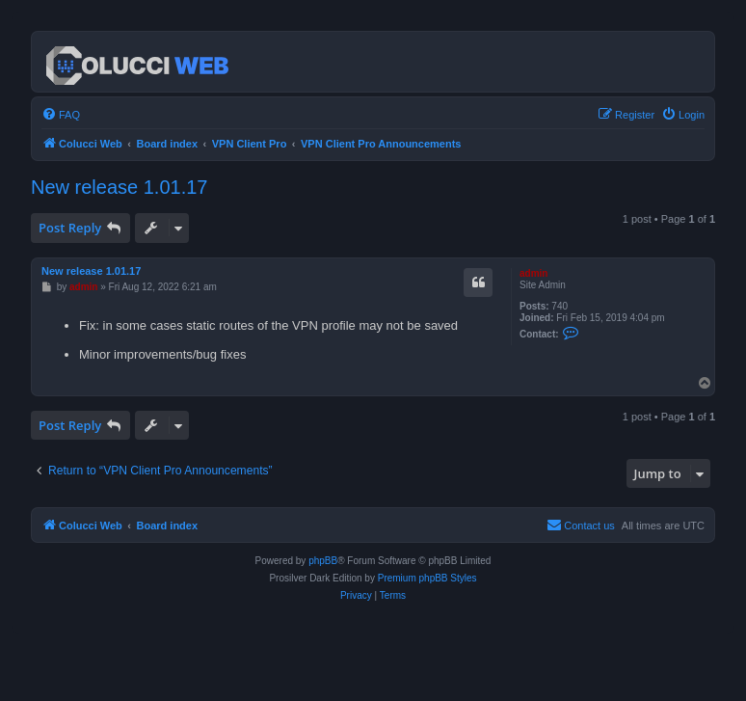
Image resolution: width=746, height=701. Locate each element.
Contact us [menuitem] (580, 524)
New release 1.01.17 (119, 187)
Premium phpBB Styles (427, 578)
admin (533, 273)
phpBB (322, 560)
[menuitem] (60, 114)
